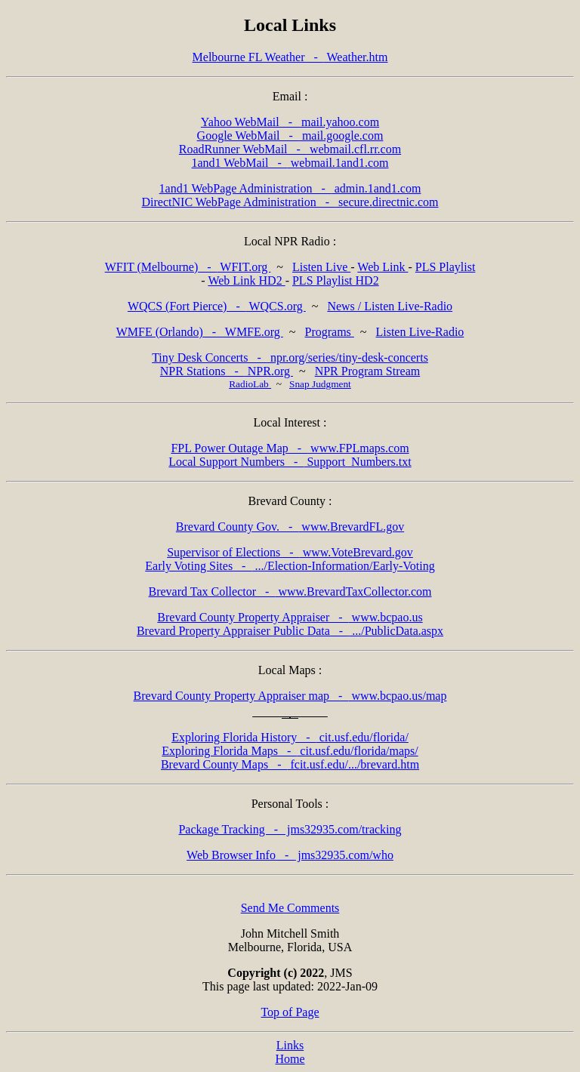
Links (290, 1045)
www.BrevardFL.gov (290, 526)
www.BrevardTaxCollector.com (290, 591)
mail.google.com (290, 135)
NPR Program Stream (368, 371)
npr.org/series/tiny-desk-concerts (290, 357)
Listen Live (321, 266)
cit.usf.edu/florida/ (290, 737)
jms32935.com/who (290, 855)
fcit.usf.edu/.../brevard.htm (290, 764)
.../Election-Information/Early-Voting (290, 565)
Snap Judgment (320, 384)
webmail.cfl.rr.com (290, 149)
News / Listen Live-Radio (389, 306)
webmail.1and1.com (289, 162)
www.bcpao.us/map (290, 695)
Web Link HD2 (246, 280)
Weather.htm (290, 57)
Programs (328, 331)
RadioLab (250, 384)
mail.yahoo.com (290, 122)
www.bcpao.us (289, 617)
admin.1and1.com (290, 188)
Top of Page (290, 1012)
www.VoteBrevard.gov (290, 552)
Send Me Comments (290, 907)
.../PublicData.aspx (290, 630)
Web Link (382, 266)
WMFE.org (199, 331)
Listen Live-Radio (419, 331)
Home (289, 1058)
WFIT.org (188, 266)
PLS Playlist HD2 (335, 280)
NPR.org (226, 371)
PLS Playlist (445, 266)
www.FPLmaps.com (290, 448)
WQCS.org (217, 306)
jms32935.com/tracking (289, 829)
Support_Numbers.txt (289, 461)
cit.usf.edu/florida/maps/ (290, 750)
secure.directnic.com (290, 202)
